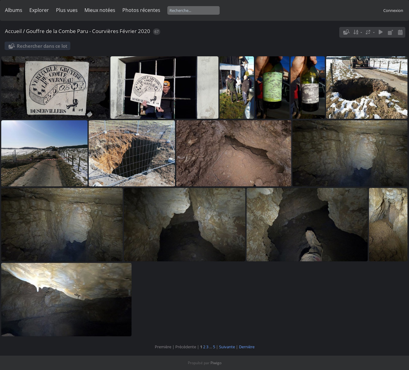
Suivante (227, 346)
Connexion (393, 10)
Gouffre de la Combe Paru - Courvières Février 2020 (88, 31)
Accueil (13, 31)
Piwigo (215, 362)
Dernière (247, 346)
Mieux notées (99, 10)
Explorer (39, 10)
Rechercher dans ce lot (42, 46)
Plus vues (67, 10)
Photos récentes (141, 10)
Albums (13, 10)
